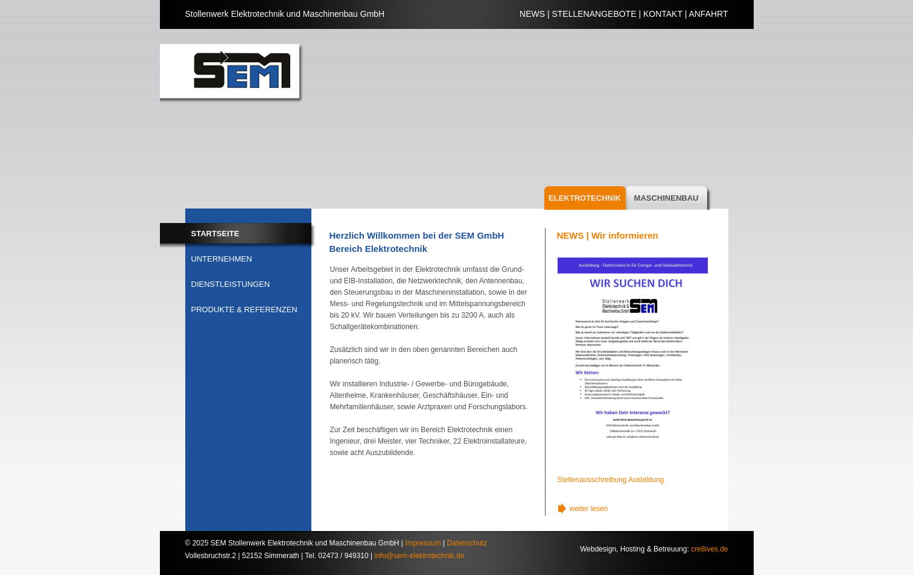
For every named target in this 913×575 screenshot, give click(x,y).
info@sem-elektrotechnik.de (420, 555)
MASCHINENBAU (666, 198)
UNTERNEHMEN (221, 258)
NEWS (532, 14)
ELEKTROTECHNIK (585, 198)
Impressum (423, 543)
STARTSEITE (215, 233)
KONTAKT (662, 14)
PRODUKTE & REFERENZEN (244, 309)
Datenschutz (467, 543)
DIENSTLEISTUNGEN (230, 284)
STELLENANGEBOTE (594, 14)
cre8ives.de (709, 549)
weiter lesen (589, 508)
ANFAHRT (708, 14)
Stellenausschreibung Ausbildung (611, 480)
